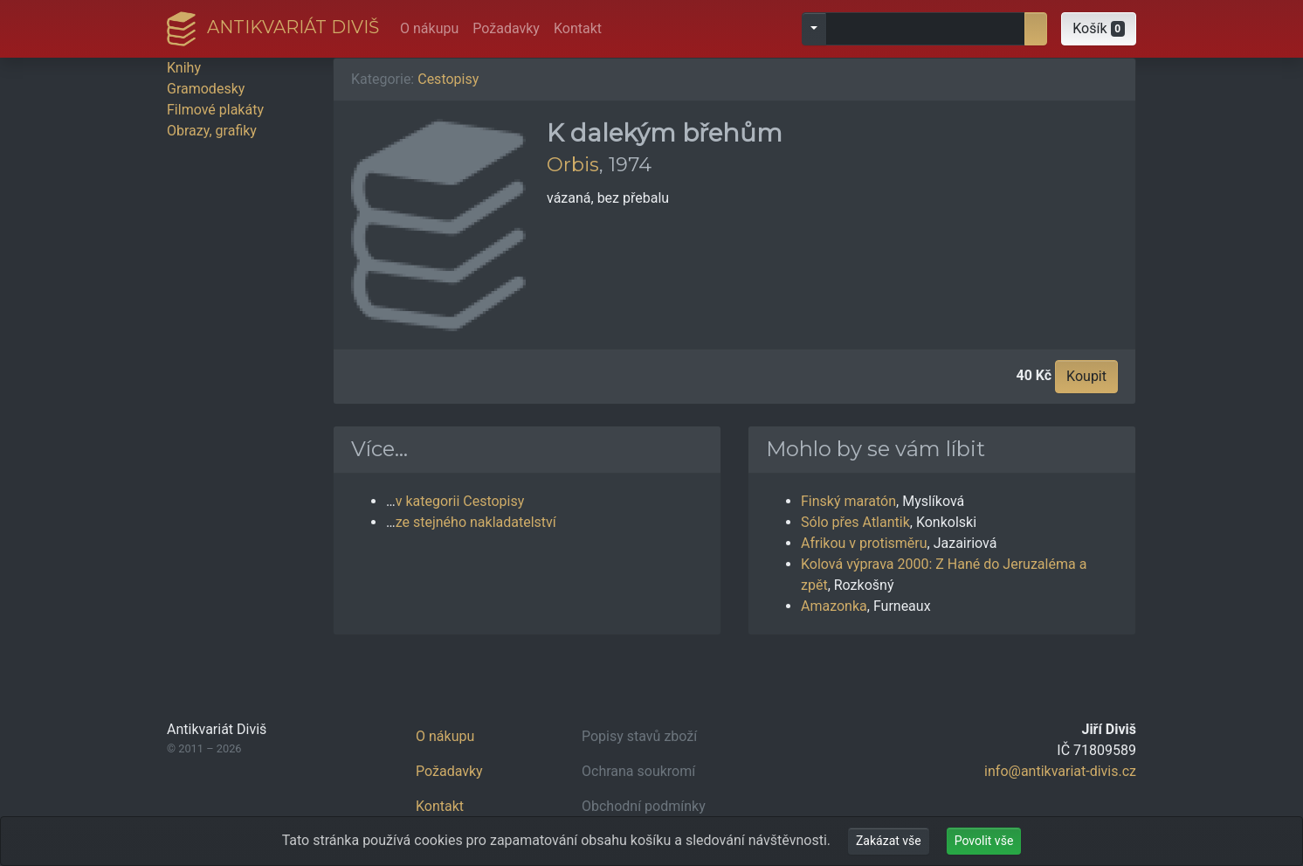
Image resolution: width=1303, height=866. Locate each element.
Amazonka (834, 606)
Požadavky (506, 28)
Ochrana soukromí (638, 771)
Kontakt (578, 28)
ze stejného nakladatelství (476, 522)
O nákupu (429, 28)
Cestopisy (448, 79)
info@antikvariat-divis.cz (1060, 771)
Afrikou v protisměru (864, 543)
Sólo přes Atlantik (855, 522)
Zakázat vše (888, 841)
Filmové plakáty (215, 109)
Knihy (184, 67)
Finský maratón (848, 501)
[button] (1098, 28)
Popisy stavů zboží (639, 736)
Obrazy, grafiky (212, 130)
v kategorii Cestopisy (460, 501)
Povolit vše (984, 841)
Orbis (573, 164)
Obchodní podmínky (644, 806)
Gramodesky (206, 88)
